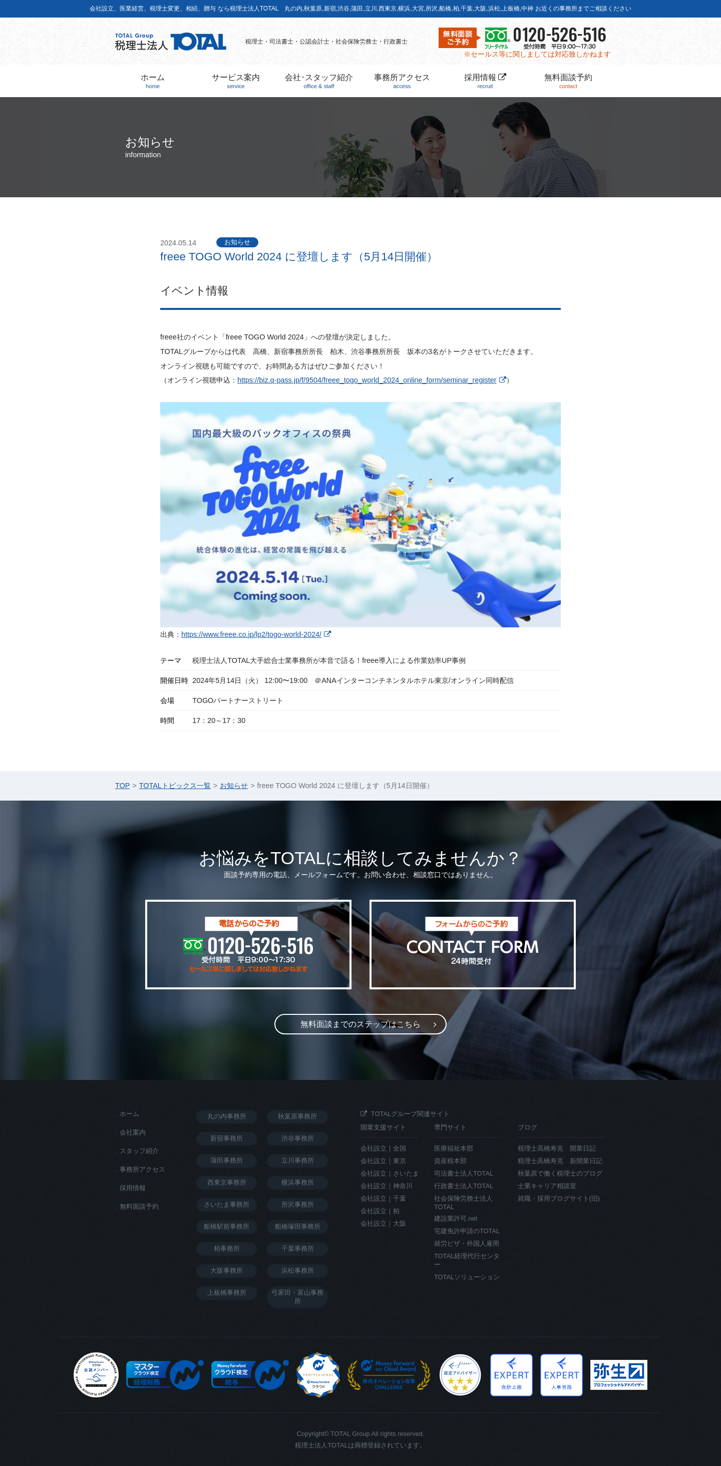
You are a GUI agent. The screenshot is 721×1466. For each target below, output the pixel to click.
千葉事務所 (297, 1248)
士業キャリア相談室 (547, 1186)
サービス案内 (235, 81)
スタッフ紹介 (139, 1151)
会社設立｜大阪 (383, 1223)
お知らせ (237, 242)
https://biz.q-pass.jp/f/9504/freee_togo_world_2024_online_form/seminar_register (367, 380)
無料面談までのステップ (360, 1024)
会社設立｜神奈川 (386, 1186)
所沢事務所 (297, 1204)
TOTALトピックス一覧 (175, 786)
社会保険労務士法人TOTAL (463, 1203)
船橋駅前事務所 (226, 1226)
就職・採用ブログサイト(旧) (559, 1198)
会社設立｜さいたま (389, 1173)
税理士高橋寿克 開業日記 (557, 1148)
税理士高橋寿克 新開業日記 (560, 1161)
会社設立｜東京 (383, 1161)
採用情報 (485, 81)
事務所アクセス (402, 81)
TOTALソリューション (467, 1277)
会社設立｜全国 (383, 1148)
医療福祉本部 (453, 1148)
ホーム (152, 81)
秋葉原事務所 (297, 1116)
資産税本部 (450, 1161)
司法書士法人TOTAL (463, 1173)
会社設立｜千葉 (383, 1198)
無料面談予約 (568, 81)
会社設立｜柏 (380, 1211)
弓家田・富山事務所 (297, 1297)
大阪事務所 (226, 1270)
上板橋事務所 (226, 1292)
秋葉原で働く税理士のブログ (560, 1173)
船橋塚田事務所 (297, 1226)
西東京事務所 (226, 1182)
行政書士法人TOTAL (463, 1186)
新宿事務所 (226, 1138)
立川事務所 (297, 1160)
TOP (122, 786)
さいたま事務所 (226, 1204)
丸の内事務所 (226, 1116)
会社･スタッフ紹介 (318, 81)
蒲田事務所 (226, 1160)
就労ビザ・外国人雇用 (466, 1243)
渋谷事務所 (297, 1138)
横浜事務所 (297, 1182)
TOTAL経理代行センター (467, 1260)
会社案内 (133, 1132)
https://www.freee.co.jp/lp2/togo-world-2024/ (251, 634)
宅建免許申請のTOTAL (467, 1231)
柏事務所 (227, 1248)
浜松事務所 (297, 1270)
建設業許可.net (455, 1218)
